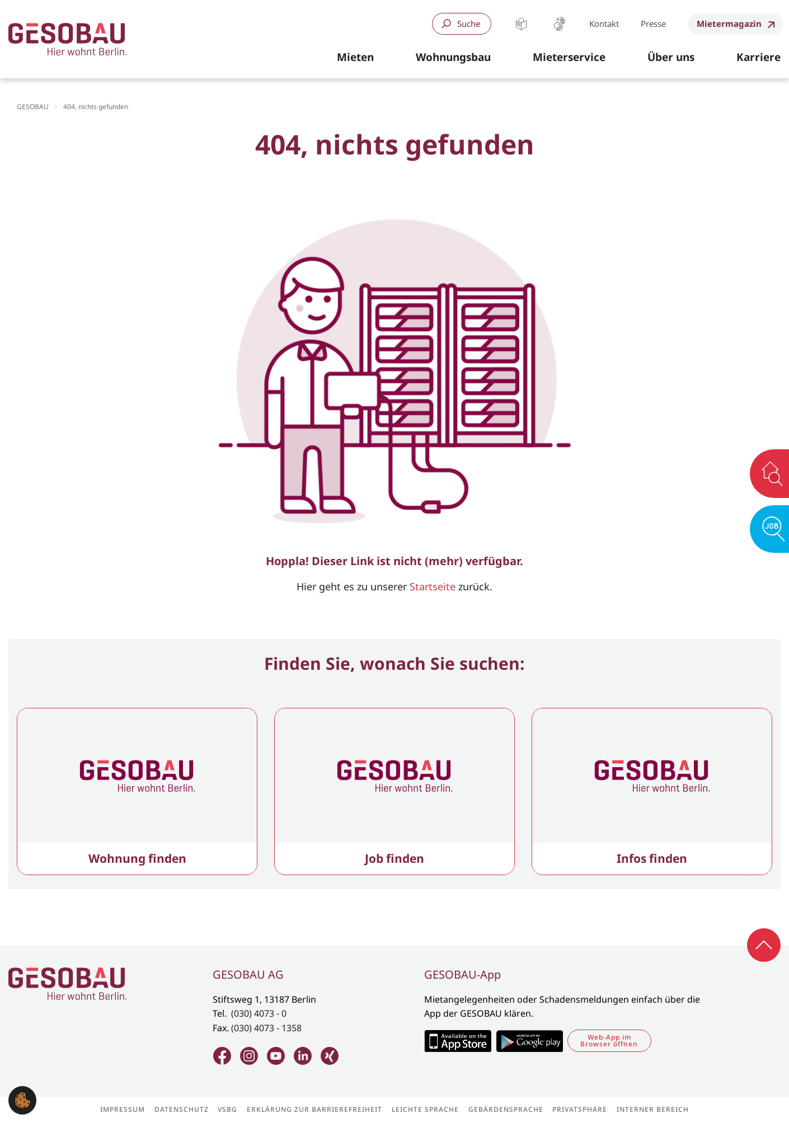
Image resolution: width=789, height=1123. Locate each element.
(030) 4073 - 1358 (266, 1028)
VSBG (227, 1109)
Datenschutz (181, 1109)
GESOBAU (33, 106)
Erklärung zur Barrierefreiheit (314, 1109)
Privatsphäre (579, 1109)
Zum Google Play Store (529, 1041)
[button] (355, 57)
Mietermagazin (729, 23)
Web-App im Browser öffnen (609, 1040)
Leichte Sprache (521, 23)
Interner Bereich (653, 1109)
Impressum (122, 1109)
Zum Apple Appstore (457, 1041)
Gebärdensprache (559, 23)
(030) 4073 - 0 (259, 1013)
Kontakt (604, 23)
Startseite (432, 586)
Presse (653, 23)
